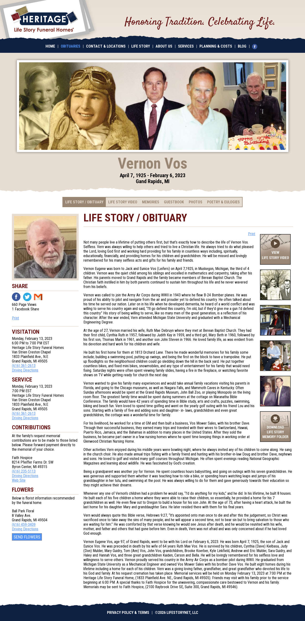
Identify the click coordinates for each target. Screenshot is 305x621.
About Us (164, 46)
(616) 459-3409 (24, 524)
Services (186, 46)
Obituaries (70, 46)
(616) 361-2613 (24, 365)
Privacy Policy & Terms (128, 612)
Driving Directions (25, 370)
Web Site (18, 480)
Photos (195, 202)
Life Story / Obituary (84, 202)
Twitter (27, 297)
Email (38, 297)
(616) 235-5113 (24, 471)
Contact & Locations (106, 46)
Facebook (16, 297)
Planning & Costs (215, 46)
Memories (150, 202)
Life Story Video (122, 202)
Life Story (140, 46)
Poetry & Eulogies (223, 202)
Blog (242, 46)
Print (15, 318)
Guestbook (174, 202)
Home (50, 46)
